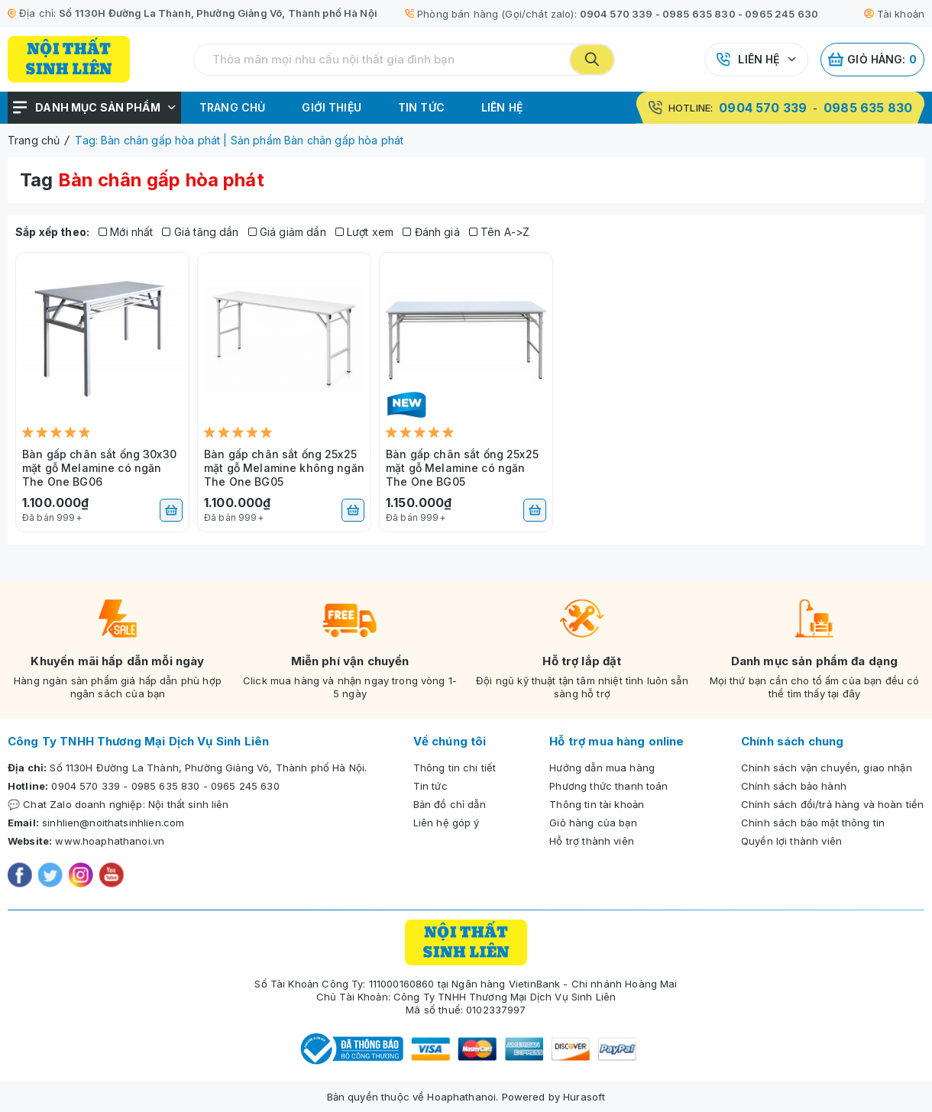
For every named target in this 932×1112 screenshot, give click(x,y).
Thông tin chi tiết (455, 767)
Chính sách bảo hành (793, 786)
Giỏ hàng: (872, 60)
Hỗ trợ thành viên (591, 841)
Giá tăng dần (200, 231)
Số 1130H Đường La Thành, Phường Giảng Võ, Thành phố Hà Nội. (208, 767)
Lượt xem (364, 231)
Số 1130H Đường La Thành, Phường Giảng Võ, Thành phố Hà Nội (218, 13)
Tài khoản (894, 14)
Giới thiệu (331, 107)
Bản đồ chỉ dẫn (449, 804)
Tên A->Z (499, 231)
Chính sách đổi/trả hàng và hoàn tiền (832, 804)
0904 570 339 (616, 14)
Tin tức (421, 107)
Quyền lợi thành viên (791, 841)
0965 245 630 (781, 14)
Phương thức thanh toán (608, 786)
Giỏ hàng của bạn (592, 822)
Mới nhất (126, 231)
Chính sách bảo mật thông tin (813, 822)
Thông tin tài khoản (596, 804)
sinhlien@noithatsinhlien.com (113, 822)
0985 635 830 (699, 14)
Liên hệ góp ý (446, 822)
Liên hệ (758, 59)
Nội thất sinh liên (188, 804)
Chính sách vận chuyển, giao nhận (826, 767)
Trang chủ (232, 107)
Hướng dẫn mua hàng (602, 767)
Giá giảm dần (287, 231)
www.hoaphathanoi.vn (109, 841)
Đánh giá (431, 231)
